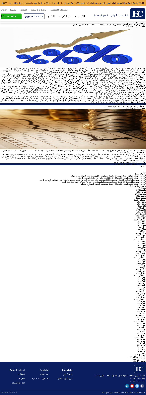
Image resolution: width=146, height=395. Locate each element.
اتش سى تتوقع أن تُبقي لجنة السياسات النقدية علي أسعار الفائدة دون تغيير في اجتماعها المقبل (108, 176)
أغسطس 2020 (140, 299)
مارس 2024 (141, 230)
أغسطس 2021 (140, 275)
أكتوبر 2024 (141, 218)
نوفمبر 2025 (140, 196)
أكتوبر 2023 (141, 236)
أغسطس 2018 (140, 337)
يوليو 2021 (141, 277)
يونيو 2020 (141, 303)
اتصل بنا (13, 10)
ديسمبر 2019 (140, 315)
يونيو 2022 (141, 259)
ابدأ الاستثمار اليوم (34, 16)
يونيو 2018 (141, 341)
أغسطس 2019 (140, 321)
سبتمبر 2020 (141, 297)
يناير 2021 (142, 289)
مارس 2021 (141, 285)
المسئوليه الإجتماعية (59, 10)
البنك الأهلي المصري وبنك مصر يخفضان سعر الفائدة (125, 106)
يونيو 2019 (141, 325)
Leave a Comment (138, 104)
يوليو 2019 (141, 323)
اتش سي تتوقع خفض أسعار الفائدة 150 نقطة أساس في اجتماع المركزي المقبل (113, 184)
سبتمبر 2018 (141, 335)
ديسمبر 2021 (140, 269)
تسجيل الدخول (140, 355)
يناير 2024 (142, 232)
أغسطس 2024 (140, 220)
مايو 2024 (142, 226)
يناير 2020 (142, 313)
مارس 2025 (141, 210)
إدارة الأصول (68, 374)
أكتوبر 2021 (141, 271)
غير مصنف (141, 351)
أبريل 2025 (141, 208)
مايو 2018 (142, 343)
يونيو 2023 (141, 243)
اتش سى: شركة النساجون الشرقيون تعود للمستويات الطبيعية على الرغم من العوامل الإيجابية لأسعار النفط (104, 182)
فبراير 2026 (141, 192)
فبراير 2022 (141, 265)
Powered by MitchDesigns (9, 392)
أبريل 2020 (141, 307)
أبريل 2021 (141, 283)
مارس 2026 (141, 190)
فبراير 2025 (141, 212)
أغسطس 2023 (140, 239)
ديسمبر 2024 (140, 214)
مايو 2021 (142, 281)
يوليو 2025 (141, 202)
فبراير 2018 (141, 345)
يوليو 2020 (141, 301)
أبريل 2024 (141, 228)
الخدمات (80, 16)
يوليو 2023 (141, 241)
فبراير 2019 (141, 329)
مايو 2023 (142, 245)
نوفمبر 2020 (140, 293)
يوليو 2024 (141, 222)
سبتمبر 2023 (141, 238)
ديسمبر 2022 (140, 251)
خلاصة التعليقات (139, 359)
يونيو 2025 (141, 204)
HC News (127, 104)
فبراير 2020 (141, 311)
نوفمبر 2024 (140, 216)
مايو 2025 (142, 206)
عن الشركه (65, 16)
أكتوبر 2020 (141, 295)
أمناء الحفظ (44, 370)
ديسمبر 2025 (140, 194)
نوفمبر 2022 (140, 253)
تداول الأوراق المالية (65, 378)
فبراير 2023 (141, 249)
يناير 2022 (142, 267)
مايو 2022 (142, 261)
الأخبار (51, 16)
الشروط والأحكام (18, 383)
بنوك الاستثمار (67, 370)
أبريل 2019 (141, 327)
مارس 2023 (141, 247)
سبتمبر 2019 (141, 319)
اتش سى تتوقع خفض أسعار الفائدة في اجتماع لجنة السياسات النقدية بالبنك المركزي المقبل (109, 24)
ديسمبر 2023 (140, 234)
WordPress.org (139, 361)
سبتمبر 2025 (141, 198)
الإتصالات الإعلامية (39, 10)
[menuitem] (4, 10)
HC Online (11, 16)
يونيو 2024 (141, 224)
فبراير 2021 (141, 287)
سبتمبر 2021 (141, 273)
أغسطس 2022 (140, 257)
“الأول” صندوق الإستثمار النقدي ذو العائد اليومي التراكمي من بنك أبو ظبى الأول (112, 3)
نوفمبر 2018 (140, 333)
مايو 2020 (142, 305)
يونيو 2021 (141, 279)
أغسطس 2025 (140, 200)
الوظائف (23, 10)
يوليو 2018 (141, 339)
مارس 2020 (141, 309)
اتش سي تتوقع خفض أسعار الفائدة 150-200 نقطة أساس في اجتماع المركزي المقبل (111, 178)
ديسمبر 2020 (140, 291)
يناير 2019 (142, 331)
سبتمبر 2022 (141, 255)
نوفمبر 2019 (140, 317)
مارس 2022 (141, 263)
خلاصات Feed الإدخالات (137, 357)
